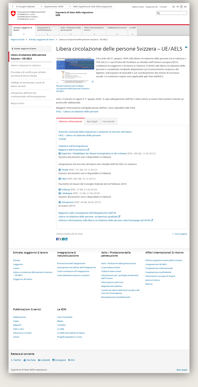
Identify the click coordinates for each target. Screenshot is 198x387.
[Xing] (63, 239)
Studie (79, 169)
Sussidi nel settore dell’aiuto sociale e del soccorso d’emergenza (120, 291)
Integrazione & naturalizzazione (44, 28)
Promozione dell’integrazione (71, 263)
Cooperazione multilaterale (158, 272)
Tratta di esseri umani (111, 271)
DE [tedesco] (173, 6)
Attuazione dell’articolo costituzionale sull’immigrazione (28, 94)
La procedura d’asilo (110, 267)
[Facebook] (57, 239)
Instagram (60, 360)
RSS (73, 360)
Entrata (16, 260)
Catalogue (81, 193)
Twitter (17, 360)
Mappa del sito (152, 7)
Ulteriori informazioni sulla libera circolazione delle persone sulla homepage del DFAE (104, 220)
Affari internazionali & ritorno (93, 28)
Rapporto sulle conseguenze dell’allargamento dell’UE (87, 212)
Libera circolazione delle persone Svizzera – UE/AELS (32, 274)
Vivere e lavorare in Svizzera (26, 65)
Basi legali (182, 369)
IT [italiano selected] (181, 6)
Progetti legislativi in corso (69, 337)
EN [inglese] (185, 6)
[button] (159, 13)
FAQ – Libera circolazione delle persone (77, 111)
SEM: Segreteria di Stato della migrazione (91, 6)
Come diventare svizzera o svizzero (73, 275)
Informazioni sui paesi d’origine (160, 276)
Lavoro (16, 268)
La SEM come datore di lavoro (71, 333)
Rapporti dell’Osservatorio (72, 149)
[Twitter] (60, 239)
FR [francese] (177, 6)
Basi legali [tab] (92, 121)
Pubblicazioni (19, 317)
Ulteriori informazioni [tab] (70, 121)
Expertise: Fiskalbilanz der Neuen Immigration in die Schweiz (108, 153)
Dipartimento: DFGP (52, 6)
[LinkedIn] (66, 239)
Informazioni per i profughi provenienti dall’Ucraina (119, 277)
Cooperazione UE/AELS (156, 264)
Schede (62, 138)
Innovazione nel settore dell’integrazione (76, 267)
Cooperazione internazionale (159, 268)
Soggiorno (18, 264)
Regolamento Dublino (111, 286)
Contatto (163, 7)
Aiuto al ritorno (152, 280)
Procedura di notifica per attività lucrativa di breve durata (28, 74)
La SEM (132, 27)
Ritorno (149, 284)
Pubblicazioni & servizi (117, 27)
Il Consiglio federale (24, 6)
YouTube (31, 360)
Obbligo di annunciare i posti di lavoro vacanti (27, 84)
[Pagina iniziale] (55, 15)
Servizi (16, 337)
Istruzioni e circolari (22, 333)
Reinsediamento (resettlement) (115, 297)
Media (60, 321)
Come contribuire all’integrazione (73, 271)
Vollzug (79, 189)
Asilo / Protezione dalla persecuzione (71, 28)
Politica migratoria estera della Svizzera (163, 260)
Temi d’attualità (64, 317)
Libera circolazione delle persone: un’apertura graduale (87, 216)
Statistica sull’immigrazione (73, 146)
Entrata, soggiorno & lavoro (23, 29)
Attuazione (81, 202)
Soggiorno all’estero (22, 279)
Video (16, 321)
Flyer (78, 178)
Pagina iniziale (138, 7)
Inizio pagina (180, 234)
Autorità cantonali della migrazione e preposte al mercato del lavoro (95, 131)
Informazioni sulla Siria (112, 282)
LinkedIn (45, 360)
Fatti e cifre (18, 329)
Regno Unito (17, 103)
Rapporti (17, 325)
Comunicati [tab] (108, 121)
